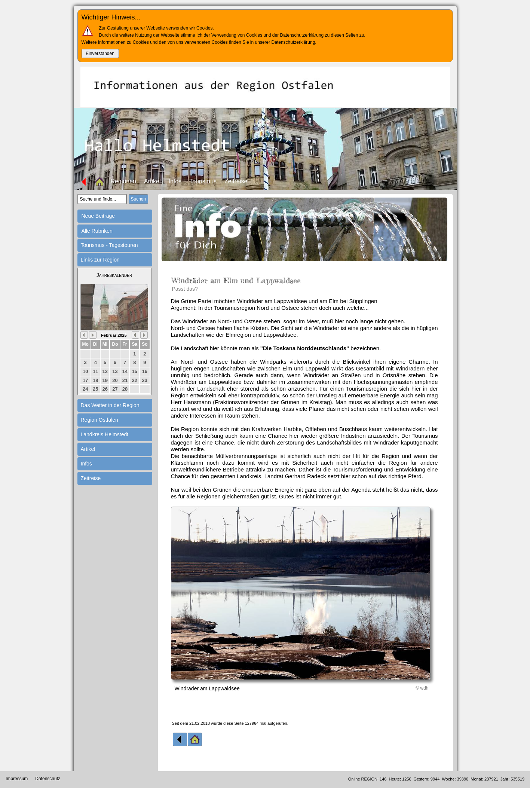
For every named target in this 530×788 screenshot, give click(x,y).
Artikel (152, 181)
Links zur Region (100, 260)
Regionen (124, 181)
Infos (174, 181)
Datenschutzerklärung (293, 42)
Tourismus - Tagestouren (109, 245)
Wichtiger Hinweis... (111, 17)
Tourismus (203, 181)
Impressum (17, 778)
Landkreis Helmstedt (105, 434)
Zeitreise (235, 181)
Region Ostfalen (99, 420)
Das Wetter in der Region (110, 405)
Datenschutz (47, 778)
